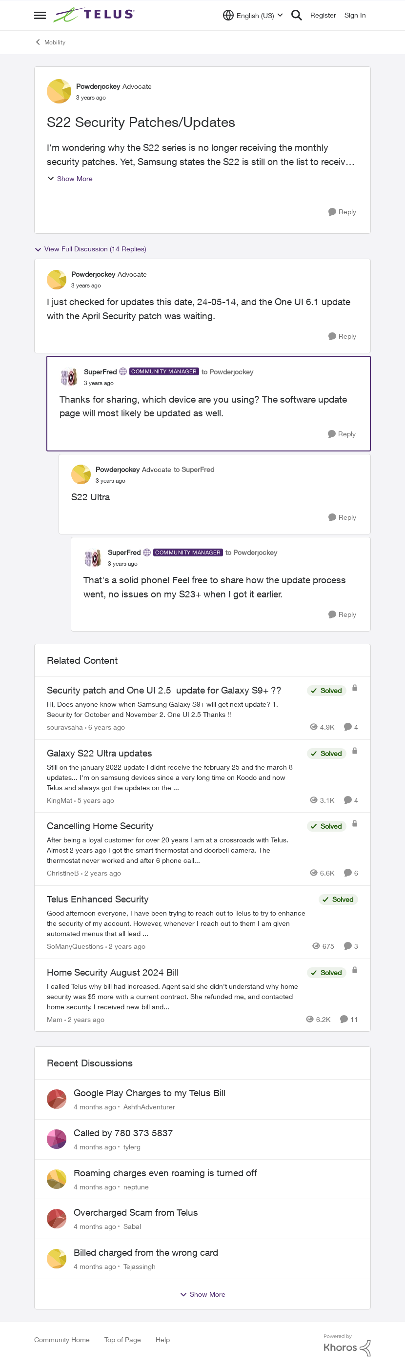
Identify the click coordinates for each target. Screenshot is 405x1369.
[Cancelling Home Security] (174, 850)
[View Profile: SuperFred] (69, 377)
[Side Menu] (40, 15)
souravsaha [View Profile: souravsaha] (65, 727)
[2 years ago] (101, 873)
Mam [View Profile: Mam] (54, 1019)
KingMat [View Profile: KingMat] (59, 800)
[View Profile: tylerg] (56, 1139)
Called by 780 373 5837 (123, 1132)
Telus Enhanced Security (98, 899)
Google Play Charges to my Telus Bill (149, 1092)
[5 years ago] (94, 800)
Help (163, 1339)
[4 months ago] (95, 1107)
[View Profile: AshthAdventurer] (56, 1099)
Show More (70, 178)
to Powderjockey (227, 372)
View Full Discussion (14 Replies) (90, 249)
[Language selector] (253, 15)
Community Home (62, 1339)
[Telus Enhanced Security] (180, 923)
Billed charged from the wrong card (146, 1252)
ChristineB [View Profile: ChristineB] (63, 873)
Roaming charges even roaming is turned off (165, 1172)
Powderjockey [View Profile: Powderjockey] (98, 86)
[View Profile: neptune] (56, 1179)
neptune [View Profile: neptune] (136, 1186)
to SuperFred (194, 469)
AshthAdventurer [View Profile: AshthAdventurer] (149, 1107)
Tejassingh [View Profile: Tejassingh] (139, 1266)
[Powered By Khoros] (347, 1345)
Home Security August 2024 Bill (113, 972)
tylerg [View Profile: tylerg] (132, 1147)
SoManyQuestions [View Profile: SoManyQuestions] (75, 946)
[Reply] (342, 212)
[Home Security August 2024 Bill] (174, 996)
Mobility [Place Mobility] (49, 42)
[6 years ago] (105, 727)
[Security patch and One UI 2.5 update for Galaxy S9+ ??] (174, 709)
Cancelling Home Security (100, 825)
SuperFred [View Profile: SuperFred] (100, 372)
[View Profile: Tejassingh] (56, 1258)
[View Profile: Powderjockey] (59, 91)
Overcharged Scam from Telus (136, 1212)
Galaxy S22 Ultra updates (99, 753)
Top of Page (122, 1339)
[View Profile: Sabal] (56, 1218)
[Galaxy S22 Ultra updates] (174, 776)
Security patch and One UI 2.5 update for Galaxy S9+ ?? (164, 690)
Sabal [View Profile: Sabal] (132, 1226)
